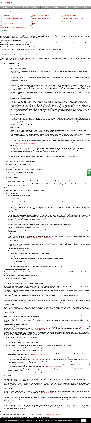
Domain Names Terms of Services (42, 18)
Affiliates (65, 7)
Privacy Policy (6, 15)
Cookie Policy (11, 27)
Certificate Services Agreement (41, 21)
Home (5, 7)
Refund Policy (67, 21)
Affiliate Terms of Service (40, 23)
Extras (35, 7)
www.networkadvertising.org (59, 218)
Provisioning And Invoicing (10, 23)
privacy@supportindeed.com (22, 59)
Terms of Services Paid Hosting (71, 15)
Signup (45, 7)
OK (83, 420)
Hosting (15, 7)
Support (55, 7)
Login (86, 7)
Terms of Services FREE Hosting (42, 15)
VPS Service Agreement (9, 21)
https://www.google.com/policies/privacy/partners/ (23, 143)
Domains (25, 7)
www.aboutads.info (40, 219)
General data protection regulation (13, 348)
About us (76, 7)
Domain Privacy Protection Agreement (73, 18)
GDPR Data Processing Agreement (24, 27)
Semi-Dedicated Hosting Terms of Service (14, 18)
